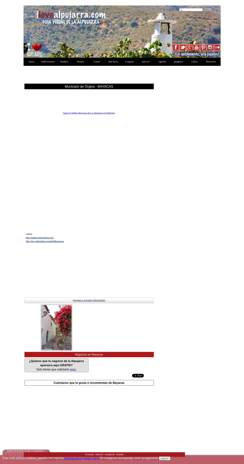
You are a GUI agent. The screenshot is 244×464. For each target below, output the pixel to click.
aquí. (73, 369)
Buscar (208, 10)
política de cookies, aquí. (82, 458)
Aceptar (164, 458)
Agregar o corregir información (89, 300)
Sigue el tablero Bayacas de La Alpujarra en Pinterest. (89, 113)
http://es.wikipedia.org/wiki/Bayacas (45, 241)
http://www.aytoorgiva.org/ (40, 237)
